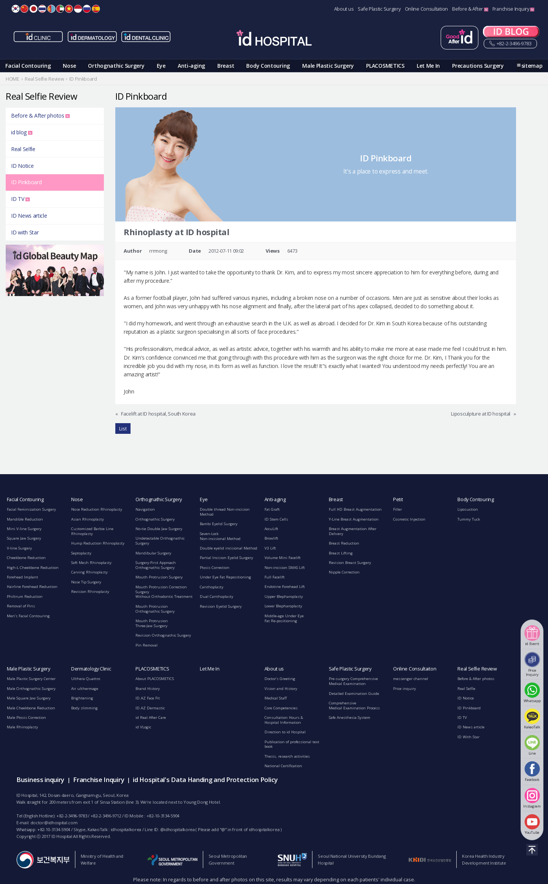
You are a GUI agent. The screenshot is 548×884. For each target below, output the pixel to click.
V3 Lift (270, 548)
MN (51, 9)
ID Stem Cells (276, 519)
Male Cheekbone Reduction (31, 708)
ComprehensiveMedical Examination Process (354, 705)
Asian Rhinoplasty (87, 519)
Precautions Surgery (477, 65)
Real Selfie (23, 149)
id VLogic (143, 727)
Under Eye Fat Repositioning (225, 577)
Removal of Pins (21, 606)
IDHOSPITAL (274, 39)
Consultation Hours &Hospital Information (283, 720)
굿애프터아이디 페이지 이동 (459, 37)
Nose (69, 65)
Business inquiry (40, 779)
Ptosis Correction (214, 567)
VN (69, 9)
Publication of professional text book (291, 744)
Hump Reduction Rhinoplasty (97, 543)
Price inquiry (404, 688)
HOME (12, 79)
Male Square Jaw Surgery (29, 698)
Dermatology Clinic (91, 669)
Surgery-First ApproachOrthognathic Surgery (155, 565)
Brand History (147, 688)
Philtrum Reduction (25, 596)
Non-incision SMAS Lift (284, 567)
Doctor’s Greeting (279, 678)
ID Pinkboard (26, 182)
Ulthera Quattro (85, 678)
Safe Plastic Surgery (379, 9)
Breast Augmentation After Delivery (352, 531)
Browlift (271, 538)
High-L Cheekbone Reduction (33, 567)
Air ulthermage (84, 688)
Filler (397, 509)
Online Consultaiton (414, 669)
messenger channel (410, 678)
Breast (225, 65)
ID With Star (468, 736)
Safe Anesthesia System (349, 717)
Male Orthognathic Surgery (31, 688)
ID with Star (24, 232)
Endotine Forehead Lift (284, 586)
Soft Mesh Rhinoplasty (91, 562)
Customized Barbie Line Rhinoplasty (92, 531)
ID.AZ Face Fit (147, 698)
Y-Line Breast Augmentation (354, 519)
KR (15, 9)
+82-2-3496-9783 (510, 43)
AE (60, 9)
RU (87, 9)
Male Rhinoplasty (22, 727)
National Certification (283, 765)
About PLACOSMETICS (154, 678)
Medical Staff (275, 698)
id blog (21, 132)
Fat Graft (272, 509)
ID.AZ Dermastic (150, 708)
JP (33, 9)
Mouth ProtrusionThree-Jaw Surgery (151, 623)
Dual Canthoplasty (216, 596)
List (123, 428)
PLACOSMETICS (385, 65)
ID (78, 9)
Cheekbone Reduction (26, 557)
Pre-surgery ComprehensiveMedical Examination (353, 681)
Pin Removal (146, 645)
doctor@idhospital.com (54, 822)
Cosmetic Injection (409, 519)
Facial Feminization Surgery (31, 509)
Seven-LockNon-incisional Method (220, 536)
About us (344, 9)
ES (96, 9)
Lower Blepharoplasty (283, 606)
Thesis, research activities (287, 756)
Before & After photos (40, 115)
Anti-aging (191, 65)
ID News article (29, 215)
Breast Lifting (341, 553)
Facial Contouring (28, 65)
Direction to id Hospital (285, 731)
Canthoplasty (211, 587)
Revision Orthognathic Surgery (163, 635)
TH (42, 9)
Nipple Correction (344, 572)
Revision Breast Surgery (350, 562)
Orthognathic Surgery (116, 65)
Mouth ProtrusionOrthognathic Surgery (155, 609)
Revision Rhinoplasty (90, 591)
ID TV (20, 198)
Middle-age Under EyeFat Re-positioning (284, 618)
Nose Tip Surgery (86, 582)
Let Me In (428, 65)
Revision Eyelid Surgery (221, 606)
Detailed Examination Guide (354, 693)
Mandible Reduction (25, 519)
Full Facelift (274, 577)
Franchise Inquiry (513, 9)
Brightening (82, 698)
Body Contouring (268, 65)
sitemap (532, 65)
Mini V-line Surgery (24, 528)
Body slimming (84, 708)
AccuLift (271, 528)
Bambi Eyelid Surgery (218, 523)
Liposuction (467, 509)
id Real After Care (150, 717)
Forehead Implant (22, 577)
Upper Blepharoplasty (283, 596)
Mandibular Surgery (153, 553)
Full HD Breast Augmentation (355, 509)
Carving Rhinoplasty (89, 572)
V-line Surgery (19, 548)
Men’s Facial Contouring (28, 615)
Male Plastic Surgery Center (31, 678)
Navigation (145, 509)
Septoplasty (81, 553)
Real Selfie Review (477, 669)
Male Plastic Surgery (328, 65)
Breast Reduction (344, 543)
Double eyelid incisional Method (228, 548)
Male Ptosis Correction (26, 717)
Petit (398, 499)
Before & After (470, 9)
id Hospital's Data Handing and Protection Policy (205, 779)
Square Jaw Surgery (24, 538)
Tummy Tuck (468, 519)
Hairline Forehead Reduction (32, 586)
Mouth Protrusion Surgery (159, 577)
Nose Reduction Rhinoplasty (96, 509)
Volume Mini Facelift (282, 557)
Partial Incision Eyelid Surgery (226, 557)
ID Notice (22, 165)
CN (24, 9)
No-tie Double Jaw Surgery (158, 528)
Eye (161, 65)
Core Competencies (281, 708)
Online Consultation (426, 9)
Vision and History (280, 688)
